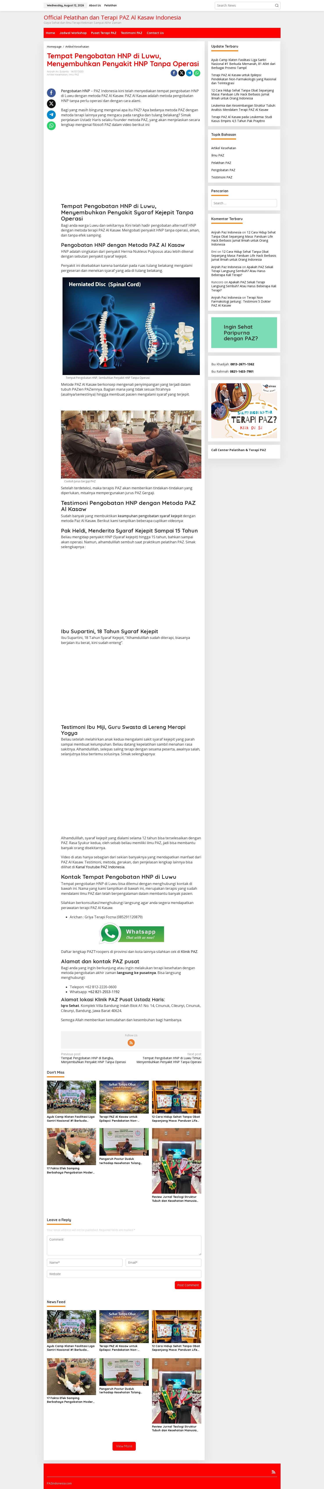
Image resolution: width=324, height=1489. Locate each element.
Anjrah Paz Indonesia (226, 232)
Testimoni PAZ (221, 177)
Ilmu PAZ (74, 74)
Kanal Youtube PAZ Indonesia (100, 867)
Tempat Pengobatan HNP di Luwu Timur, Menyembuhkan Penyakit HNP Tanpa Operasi (167, 1058)
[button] (277, 5)
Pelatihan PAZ (221, 163)
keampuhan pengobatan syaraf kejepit (150, 515)
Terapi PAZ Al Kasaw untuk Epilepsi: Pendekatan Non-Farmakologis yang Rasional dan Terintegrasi (123, 1119)
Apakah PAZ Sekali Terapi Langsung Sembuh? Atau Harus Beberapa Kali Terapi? (242, 271)
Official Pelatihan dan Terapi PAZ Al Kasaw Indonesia (112, 17)
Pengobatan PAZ (223, 170)
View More (124, 1446)
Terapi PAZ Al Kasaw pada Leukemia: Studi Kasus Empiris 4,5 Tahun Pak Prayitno (241, 119)
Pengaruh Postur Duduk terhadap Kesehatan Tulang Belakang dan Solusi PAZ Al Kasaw (119, 1161)
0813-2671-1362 (242, 364)
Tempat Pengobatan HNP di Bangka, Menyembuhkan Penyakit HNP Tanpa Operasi (94, 1058)
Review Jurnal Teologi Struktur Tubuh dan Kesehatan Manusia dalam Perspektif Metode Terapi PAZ (175, 1199)
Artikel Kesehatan (57, 74)
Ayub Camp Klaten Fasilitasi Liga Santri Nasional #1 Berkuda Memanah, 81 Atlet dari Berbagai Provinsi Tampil (71, 1119)
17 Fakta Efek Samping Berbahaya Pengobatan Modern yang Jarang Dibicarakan (71, 1170)
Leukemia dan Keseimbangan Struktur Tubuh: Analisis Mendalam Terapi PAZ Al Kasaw (243, 107)
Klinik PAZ (189, 951)
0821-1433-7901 (242, 371)
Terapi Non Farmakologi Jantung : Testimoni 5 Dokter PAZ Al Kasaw (241, 301)
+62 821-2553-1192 (104, 991)
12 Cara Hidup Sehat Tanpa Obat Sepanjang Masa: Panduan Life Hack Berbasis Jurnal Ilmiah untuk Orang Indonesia (176, 1119)
